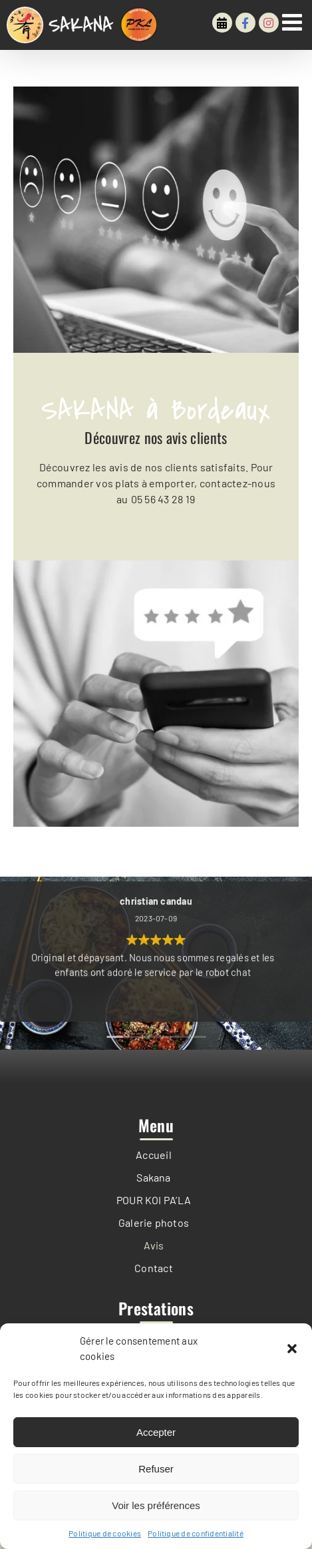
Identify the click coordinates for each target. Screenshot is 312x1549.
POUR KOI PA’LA (153, 1200)
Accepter (156, 1432)
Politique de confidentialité (195, 1533)
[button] (292, 1348)
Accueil (154, 1154)
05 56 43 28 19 (162, 499)
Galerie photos (153, 1222)
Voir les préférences (156, 1505)
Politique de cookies (105, 1533)
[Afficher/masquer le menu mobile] (293, 21)
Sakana (153, 1177)
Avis (154, 1245)
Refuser (156, 1468)
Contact (153, 1267)
